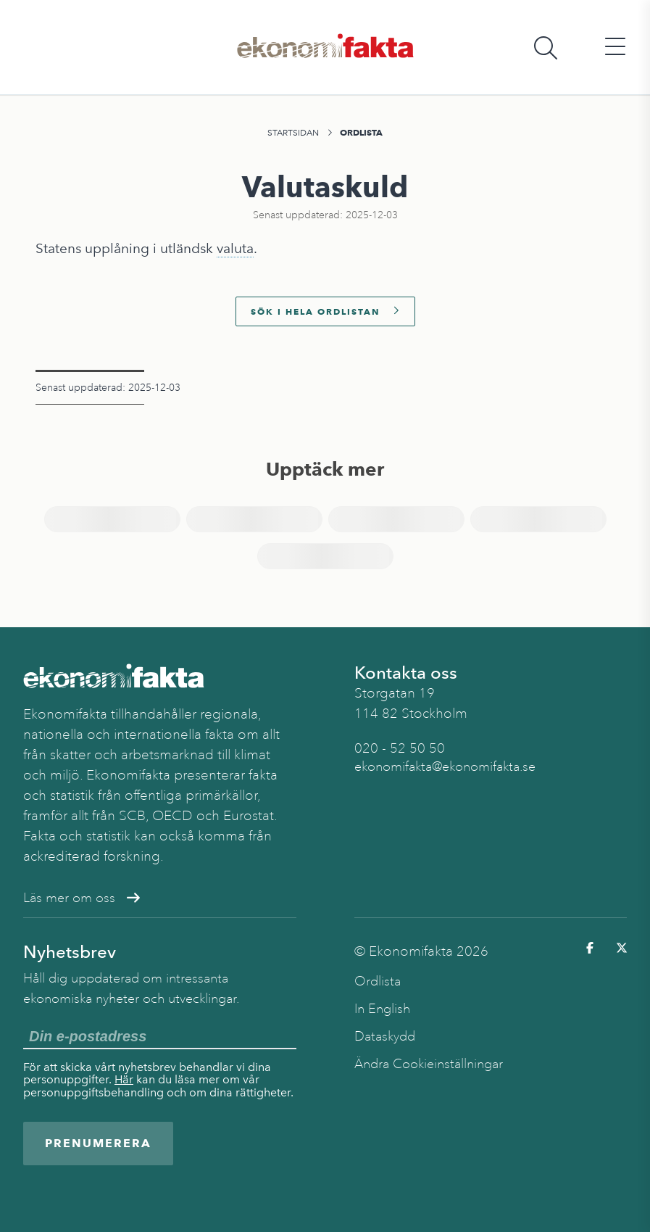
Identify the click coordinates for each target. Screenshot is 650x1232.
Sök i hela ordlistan (325, 311)
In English (382, 1009)
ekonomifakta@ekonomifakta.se (445, 766)
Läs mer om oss (81, 898)
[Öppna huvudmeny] (615, 47)
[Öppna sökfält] (545, 47)
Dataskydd (384, 1036)
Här (123, 1079)
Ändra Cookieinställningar (428, 1064)
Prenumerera (98, 1143)
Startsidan (293, 133)
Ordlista (361, 132)
